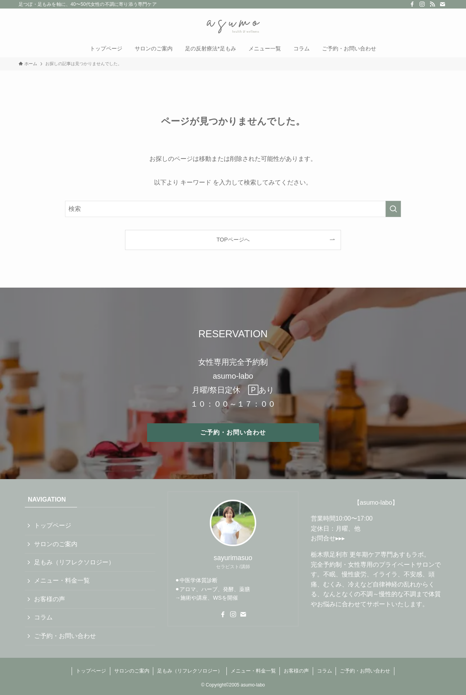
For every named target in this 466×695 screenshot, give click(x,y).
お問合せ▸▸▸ (328, 538)
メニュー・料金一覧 (62, 580)
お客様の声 (49, 599)
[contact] (442, 4)
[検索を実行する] (393, 209)
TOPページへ (232, 239)
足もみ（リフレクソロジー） (74, 562)
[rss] (432, 4)
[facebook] (412, 4)
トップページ (52, 525)
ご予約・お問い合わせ (65, 636)
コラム (43, 617)
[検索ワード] (233, 209)
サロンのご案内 (55, 544)
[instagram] (422, 4)
